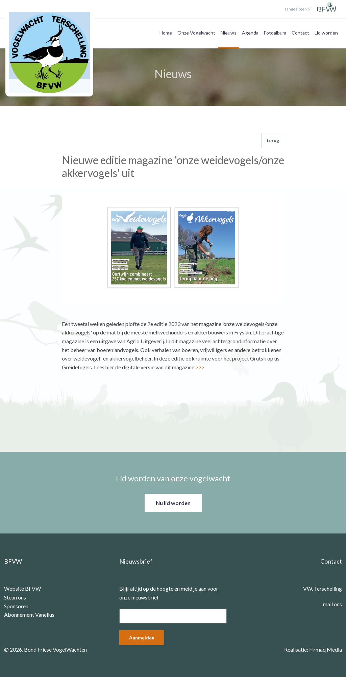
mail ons (332, 604)
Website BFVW (22, 588)
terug (273, 140)
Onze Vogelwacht (196, 33)
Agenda (250, 33)
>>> (199, 367)
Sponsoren (16, 606)
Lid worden (326, 33)
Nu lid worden (173, 503)
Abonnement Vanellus (29, 614)
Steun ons (15, 597)
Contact (300, 33)
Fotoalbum (275, 33)
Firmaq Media (325, 649)
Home (165, 33)
